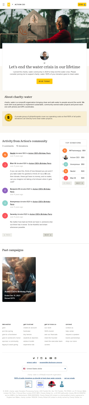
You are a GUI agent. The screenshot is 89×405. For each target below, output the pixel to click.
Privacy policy (32, 362)
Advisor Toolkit (28, 341)
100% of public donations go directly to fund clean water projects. (37, 378)
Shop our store (71, 341)
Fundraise (26, 331)
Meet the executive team (53, 341)
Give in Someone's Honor (11, 338)
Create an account (30, 327)
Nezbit (12, 153)
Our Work (47, 327)
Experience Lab (28, 344)
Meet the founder (50, 338)
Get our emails (69, 378)
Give (3, 327)
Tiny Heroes (27, 334)
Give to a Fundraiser (9, 334)
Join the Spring (7, 331)
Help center (70, 331)
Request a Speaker (72, 334)
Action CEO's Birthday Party (39, 153)
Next (48, 235)
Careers (47, 344)
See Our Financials (51, 334)
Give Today (44, 81)
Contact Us (69, 327)
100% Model (49, 331)
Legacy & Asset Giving (10, 344)
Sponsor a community (10, 341)
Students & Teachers (30, 338)
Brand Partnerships (73, 338)
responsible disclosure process (51, 362)
